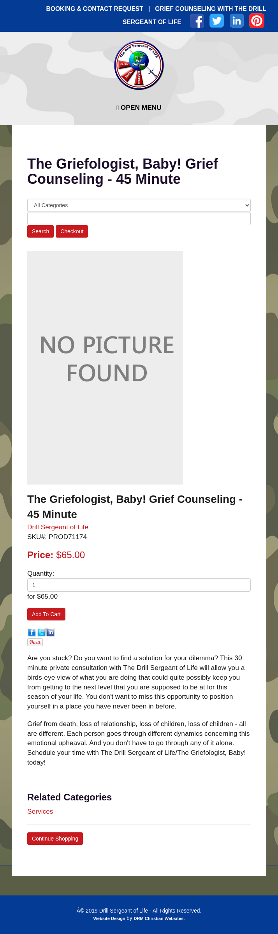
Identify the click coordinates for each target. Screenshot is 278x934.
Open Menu (139, 108)
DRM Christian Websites (158, 918)
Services (40, 811)
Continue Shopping (55, 838)
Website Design (110, 918)
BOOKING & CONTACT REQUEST (94, 8)
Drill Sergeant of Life (57, 527)
